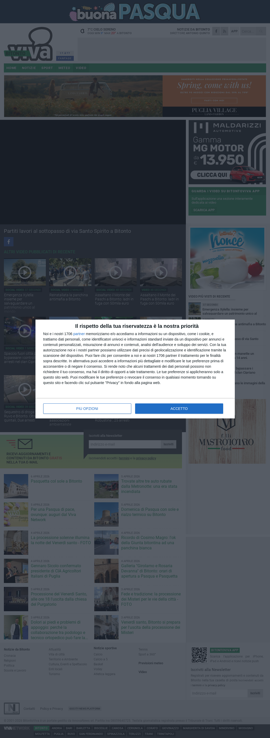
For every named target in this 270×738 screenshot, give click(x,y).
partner (79, 334)
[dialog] (135, 369)
